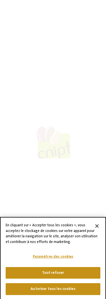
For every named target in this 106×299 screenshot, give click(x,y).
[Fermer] (97, 228)
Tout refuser (53, 275)
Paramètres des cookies (53, 259)
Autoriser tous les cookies (53, 291)
